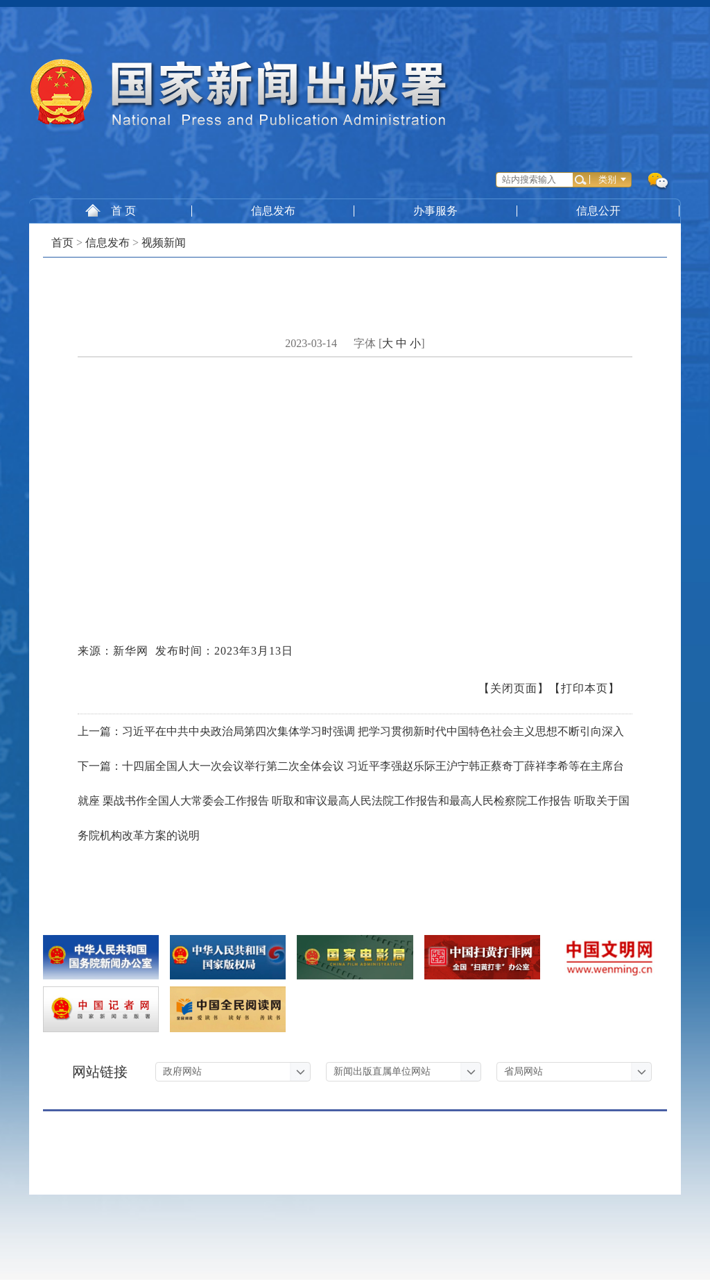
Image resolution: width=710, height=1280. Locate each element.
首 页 (110, 210)
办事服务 (436, 211)
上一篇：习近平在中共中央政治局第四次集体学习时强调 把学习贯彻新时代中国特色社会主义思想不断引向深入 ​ (352, 731)
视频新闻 (163, 243)
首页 (62, 243)
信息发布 (273, 211)
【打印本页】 (584, 688)
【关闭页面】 (513, 688)
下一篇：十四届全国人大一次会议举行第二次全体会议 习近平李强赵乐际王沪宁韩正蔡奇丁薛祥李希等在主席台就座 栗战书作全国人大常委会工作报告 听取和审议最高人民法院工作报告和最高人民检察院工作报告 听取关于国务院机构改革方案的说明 (354, 800)
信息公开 (599, 211)
